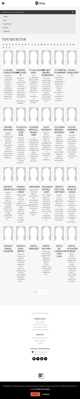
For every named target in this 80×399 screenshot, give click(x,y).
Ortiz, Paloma (46, 247)
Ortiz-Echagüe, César (72, 248)
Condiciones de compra (40, 330)
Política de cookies (40, 324)
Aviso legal (40, 322)
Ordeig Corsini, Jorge (21, 189)
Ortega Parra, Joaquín (8, 248)
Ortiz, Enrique (34, 247)
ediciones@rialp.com (41, 352)
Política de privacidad (40, 327)
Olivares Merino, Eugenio (59, 130)
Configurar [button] (45, 394)
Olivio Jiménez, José (72, 130)
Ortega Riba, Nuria (21, 248)
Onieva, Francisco (9, 188)
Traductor (6, 31)
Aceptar (35, 394)
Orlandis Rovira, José (47, 189)
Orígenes (34, 186)
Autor (5, 20)
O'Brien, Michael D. (21, 72)
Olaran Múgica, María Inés (33, 131)
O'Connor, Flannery (60, 71)
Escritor (5, 28)
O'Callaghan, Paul (37, 71)
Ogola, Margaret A (73, 72)
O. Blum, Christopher (11, 71)
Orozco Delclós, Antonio (59, 189)
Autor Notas (7, 24)
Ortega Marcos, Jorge (72, 189)
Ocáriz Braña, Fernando (48, 72)
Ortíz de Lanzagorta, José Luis (61, 251)
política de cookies (43, 389)
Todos (5, 17)
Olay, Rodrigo (46, 128)
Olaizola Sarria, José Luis (21, 131)
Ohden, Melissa (8, 128)
